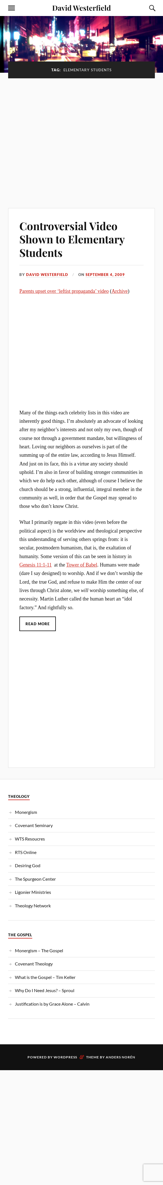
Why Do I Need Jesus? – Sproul (44, 990)
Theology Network (33, 905)
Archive (120, 291)
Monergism (26, 812)
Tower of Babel (81, 565)
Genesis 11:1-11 (35, 565)
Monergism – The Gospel (39, 950)
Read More (38, 624)
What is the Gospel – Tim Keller (45, 977)
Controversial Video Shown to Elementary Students (72, 239)
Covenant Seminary (34, 825)
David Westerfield (81, 7)
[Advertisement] (67, 140)
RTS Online (25, 852)
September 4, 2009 (105, 274)
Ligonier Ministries (33, 892)
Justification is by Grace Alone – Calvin (52, 1003)
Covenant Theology (34, 963)
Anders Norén (120, 1057)
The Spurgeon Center (35, 879)
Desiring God (27, 865)
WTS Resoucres (30, 838)
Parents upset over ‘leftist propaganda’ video (64, 291)
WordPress (65, 1057)
